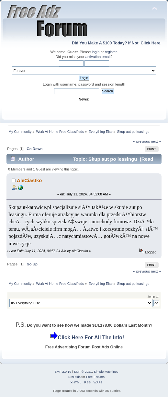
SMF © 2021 (83, 371)
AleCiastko (29, 180)
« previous (141, 141)
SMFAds (74, 377)
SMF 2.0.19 (62, 371)
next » (156, 141)
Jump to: (153, 296)
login (96, 52)
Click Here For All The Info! (91, 337)
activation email (97, 57)
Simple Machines (106, 371)
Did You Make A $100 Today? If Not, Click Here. (117, 43)
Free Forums (95, 377)
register (111, 52)
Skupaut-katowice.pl (29, 207)
